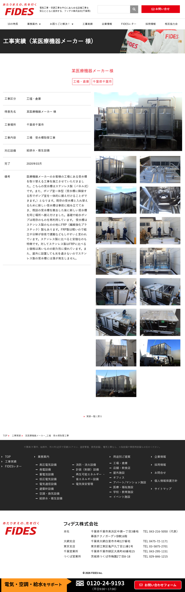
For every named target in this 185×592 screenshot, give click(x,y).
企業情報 (107, 24)
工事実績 (87, 24)
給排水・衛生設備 (38, 150)
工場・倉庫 (34, 98)
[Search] (134, 9)
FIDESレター (128, 24)
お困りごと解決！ (61, 24)
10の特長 (13, 24)
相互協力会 (171, 24)
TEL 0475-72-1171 (155, 541)
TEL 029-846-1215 (155, 556)
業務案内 (34, 24)
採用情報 (150, 24)
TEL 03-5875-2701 (155, 546)
